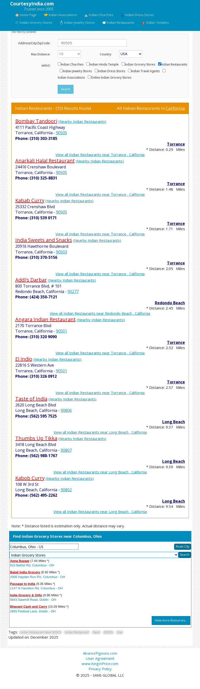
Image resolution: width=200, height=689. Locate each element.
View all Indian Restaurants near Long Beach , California (100, 432)
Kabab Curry (29, 200)
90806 (66, 410)
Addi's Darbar (31, 279)
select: (45, 65)
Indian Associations (71, 78)
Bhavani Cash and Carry (28, 606)
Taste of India (31, 398)
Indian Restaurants (174, 65)
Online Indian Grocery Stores (111, 78)
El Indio (23, 359)
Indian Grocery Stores (140, 65)
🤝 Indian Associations (60, 15)
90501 (61, 331)
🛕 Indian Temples (155, 22)
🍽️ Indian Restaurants (118, 22)
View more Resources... (171, 620)
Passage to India (23, 584)
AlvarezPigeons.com (100, 653)
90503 (61, 252)
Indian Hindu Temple (104, 65)
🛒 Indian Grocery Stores (33, 22)
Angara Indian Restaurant (45, 319)
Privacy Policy (100, 668)
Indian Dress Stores (111, 71)
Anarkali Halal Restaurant (45, 160)
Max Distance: (40, 54)
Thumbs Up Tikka (36, 438)
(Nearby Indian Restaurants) (82, 121)
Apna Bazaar (20, 561)
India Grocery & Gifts (26, 595)
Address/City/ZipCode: (34, 43)
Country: (106, 54)
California (175, 108)
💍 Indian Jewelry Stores (77, 22)
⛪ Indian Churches (98, 15)
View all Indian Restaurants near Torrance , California (100, 154)
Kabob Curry (30, 478)
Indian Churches (72, 65)
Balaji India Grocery (25, 572)
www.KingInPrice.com (100, 663)
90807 (66, 450)
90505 (61, 132)
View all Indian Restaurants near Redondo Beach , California (100, 313)
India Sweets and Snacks (43, 240)
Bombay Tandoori (36, 121)
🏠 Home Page (25, 15)
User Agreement (100, 658)
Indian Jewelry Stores (77, 71)
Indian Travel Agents (145, 71)
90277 (73, 291)
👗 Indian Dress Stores (137, 15)
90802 (66, 489)
